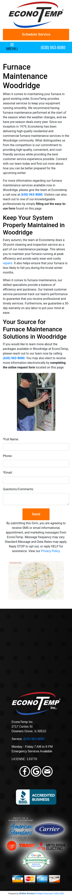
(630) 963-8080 (53, 47)
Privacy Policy (50, 551)
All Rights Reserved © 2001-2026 (49, 893)
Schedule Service (36, 34)
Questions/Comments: (18, 489)
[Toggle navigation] (12, 47)
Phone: (7, 456)
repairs (7, 263)
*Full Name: (11, 439)
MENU (12, 49)
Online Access (27, 893)
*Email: (7, 472)
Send (36, 514)
